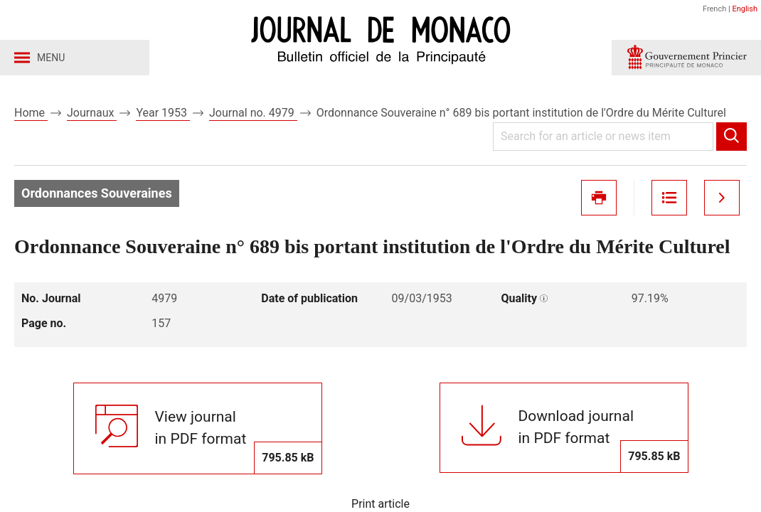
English (744, 9)
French (714, 9)
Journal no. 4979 (253, 112)
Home (31, 112)
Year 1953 (163, 112)
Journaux (92, 112)
